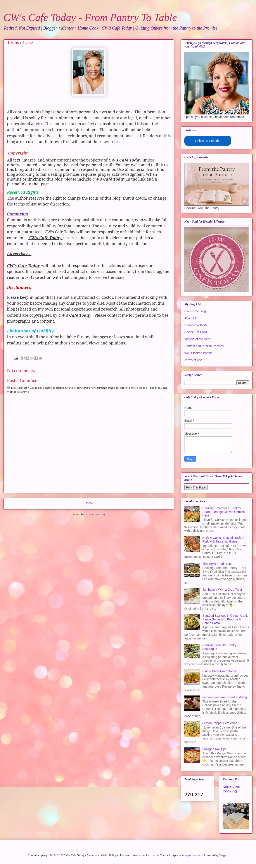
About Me (190, 318)
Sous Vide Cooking (231, 789)
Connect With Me (196, 325)
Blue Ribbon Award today (219, 671)
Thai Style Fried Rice (216, 563)
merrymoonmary (192, 855)
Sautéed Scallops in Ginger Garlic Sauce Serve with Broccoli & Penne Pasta (225, 619)
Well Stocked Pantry (198, 353)
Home (89, 503)
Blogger (223, 855)
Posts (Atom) (97, 514)
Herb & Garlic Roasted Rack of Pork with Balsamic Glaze (223, 539)
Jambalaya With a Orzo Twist (222, 589)
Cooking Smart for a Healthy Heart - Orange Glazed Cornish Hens (223, 511)
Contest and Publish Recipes (204, 346)
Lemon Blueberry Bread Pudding (224, 697)
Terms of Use (193, 360)
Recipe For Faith (195, 332)
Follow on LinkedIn (208, 140)
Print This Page (196, 487)
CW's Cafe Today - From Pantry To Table (90, 17)
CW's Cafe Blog (195, 311)
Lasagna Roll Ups (214, 749)
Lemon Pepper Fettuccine (219, 723)
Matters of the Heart (197, 339)
